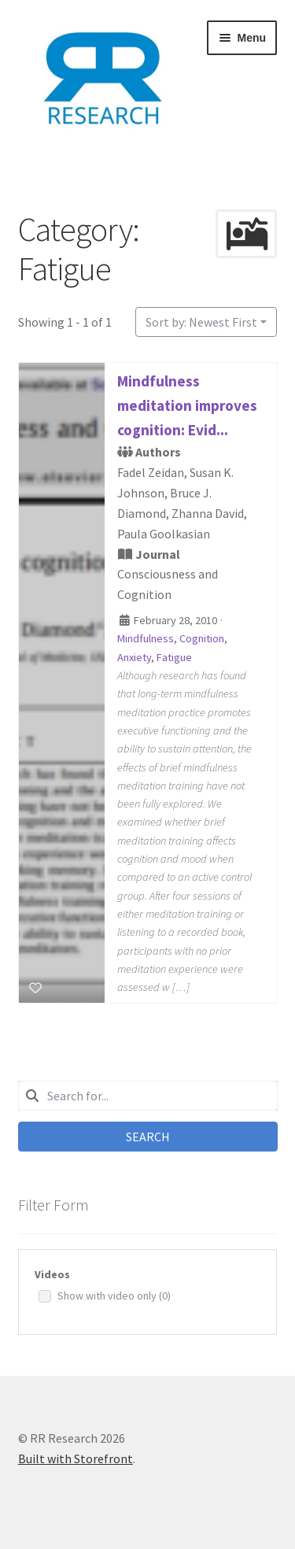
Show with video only (114, 1295)
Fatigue (174, 657)
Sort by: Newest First (201, 322)
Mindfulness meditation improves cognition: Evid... (187, 405)
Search (148, 1136)
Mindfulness (145, 639)
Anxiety (134, 657)
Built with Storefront (75, 1458)
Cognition (201, 639)
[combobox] (148, 1096)
